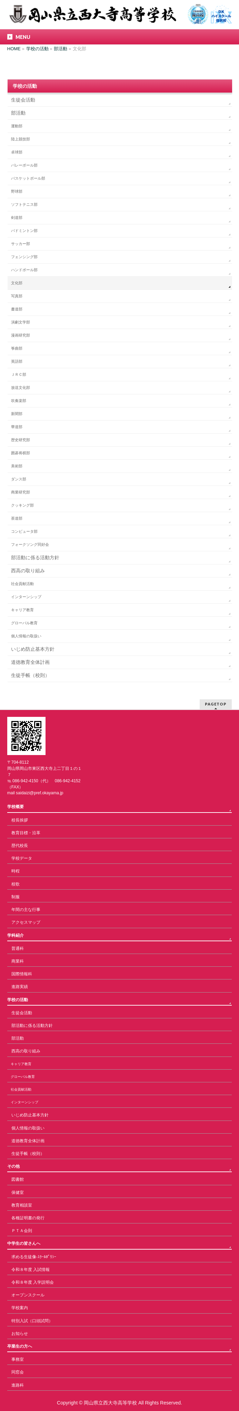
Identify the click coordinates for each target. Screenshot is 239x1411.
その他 (13, 1166)
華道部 (16, 427)
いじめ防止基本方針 (32, 649)
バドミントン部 (24, 231)
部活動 (18, 113)
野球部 (16, 191)
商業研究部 (20, 492)
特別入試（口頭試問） (32, 1320)
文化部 (16, 283)
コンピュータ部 (24, 531)
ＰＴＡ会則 (21, 1230)
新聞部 (16, 414)
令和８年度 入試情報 (30, 1269)
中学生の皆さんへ (23, 1243)
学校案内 (19, 1307)
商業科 (17, 961)
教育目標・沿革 (25, 832)
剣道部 (16, 217)
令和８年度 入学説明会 (32, 1282)
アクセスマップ (25, 922)
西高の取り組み (28, 570)
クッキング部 (22, 505)
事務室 (17, 1359)
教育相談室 (21, 1205)
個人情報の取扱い (26, 636)
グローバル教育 (24, 623)
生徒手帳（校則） (30, 675)
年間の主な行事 (25, 909)
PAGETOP (216, 704)
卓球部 (16, 152)
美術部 (16, 466)
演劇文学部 (20, 322)
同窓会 (17, 1372)
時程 (15, 871)
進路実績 (19, 986)
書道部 (16, 309)
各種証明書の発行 (27, 1218)
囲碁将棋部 (20, 453)
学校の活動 (25, 86)
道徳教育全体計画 (30, 662)
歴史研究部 (20, 440)
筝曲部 (16, 348)
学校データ (21, 858)
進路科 (17, 1385)
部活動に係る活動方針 (35, 557)
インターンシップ (26, 597)
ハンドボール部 (24, 270)
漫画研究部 (20, 335)
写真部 (16, 296)
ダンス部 (18, 479)
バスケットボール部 (28, 178)
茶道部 (16, 518)
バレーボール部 (24, 165)
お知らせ (19, 1333)
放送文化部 (20, 387)
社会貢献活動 (22, 584)
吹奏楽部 (18, 401)
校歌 (15, 884)
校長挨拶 (19, 820)
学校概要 (15, 806)
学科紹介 (15, 935)
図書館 (17, 1179)
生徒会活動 (23, 100)
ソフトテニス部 (24, 204)
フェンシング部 (24, 257)
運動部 (16, 126)
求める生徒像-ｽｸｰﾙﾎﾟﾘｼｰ (33, 1256)
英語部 (16, 361)
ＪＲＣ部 (18, 374)
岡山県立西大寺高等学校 (110, 1402)
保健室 (17, 1192)
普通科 (17, 948)
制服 (15, 896)
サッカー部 (20, 244)
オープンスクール (27, 1295)
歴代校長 (19, 845)
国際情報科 (21, 974)
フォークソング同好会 (30, 544)
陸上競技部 (20, 139)
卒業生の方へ (19, 1346)
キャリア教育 (22, 610)
